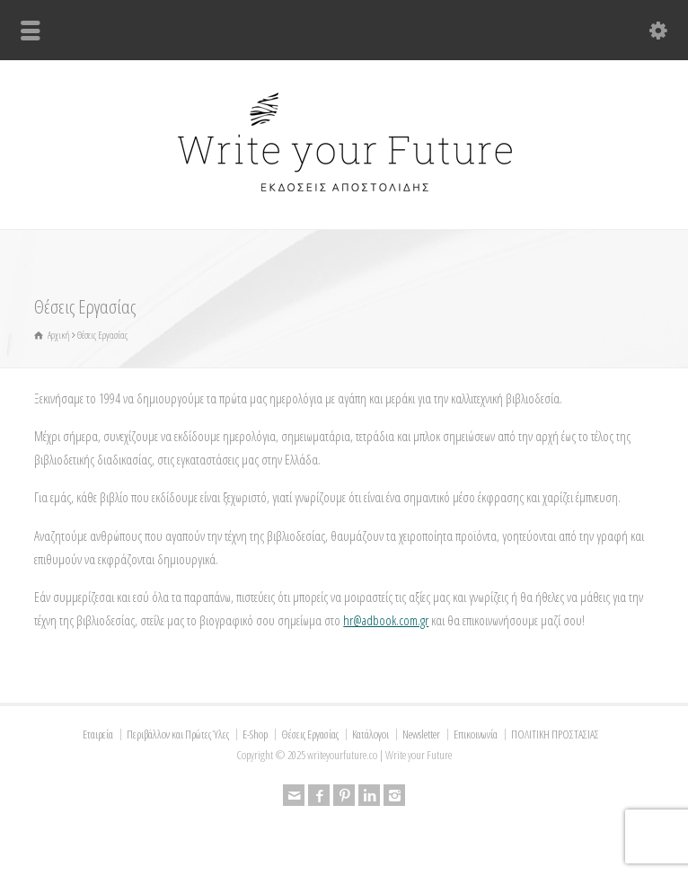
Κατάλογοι (370, 734)
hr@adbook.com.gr (385, 620)
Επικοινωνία (476, 734)
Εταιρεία (98, 734)
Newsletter (421, 734)
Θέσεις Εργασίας (310, 734)
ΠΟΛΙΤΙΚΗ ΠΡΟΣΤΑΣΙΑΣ (555, 734)
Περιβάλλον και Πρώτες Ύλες (178, 734)
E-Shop (255, 734)
